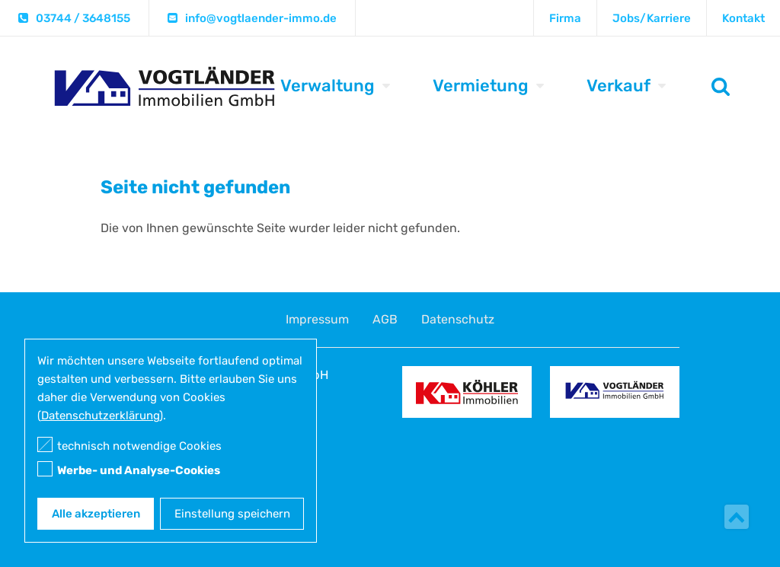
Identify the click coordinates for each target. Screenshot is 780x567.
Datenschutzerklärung (100, 415)
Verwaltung (327, 85)
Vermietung (481, 85)
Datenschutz (457, 319)
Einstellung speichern (232, 514)
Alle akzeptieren (96, 514)
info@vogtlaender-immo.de (261, 18)
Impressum (317, 319)
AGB (385, 319)
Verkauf (619, 85)
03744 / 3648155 (83, 18)
